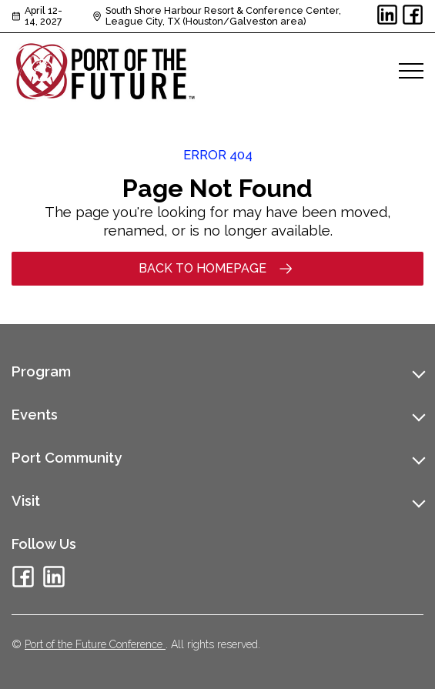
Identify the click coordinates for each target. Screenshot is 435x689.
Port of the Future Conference (95, 644)
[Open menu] (411, 71)
